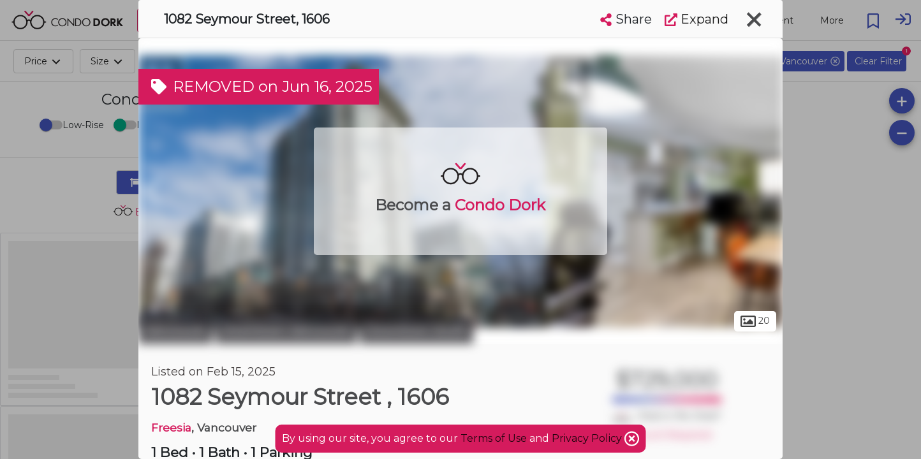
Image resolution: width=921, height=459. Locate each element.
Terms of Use (493, 438)
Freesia (171, 427)
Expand (696, 19)
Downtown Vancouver (286, 330)
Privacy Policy (588, 438)
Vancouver (175, 330)
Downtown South (416, 330)
